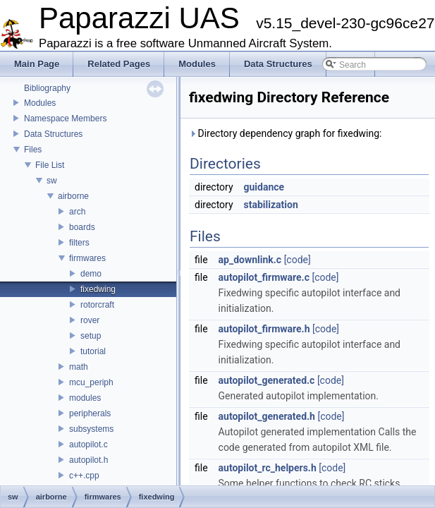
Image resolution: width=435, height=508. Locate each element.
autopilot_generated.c (267, 380)
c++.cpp (84, 475)
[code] (297, 259)
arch (77, 212)
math (78, 367)
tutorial (93, 351)
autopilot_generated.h (267, 416)
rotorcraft (97, 305)
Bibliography (47, 88)
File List (49, 165)
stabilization (271, 204)
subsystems (91, 429)
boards (82, 227)
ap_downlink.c (250, 259)
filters (79, 243)
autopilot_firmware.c (264, 277)
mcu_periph (91, 382)
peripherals (90, 413)
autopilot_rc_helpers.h (268, 467)
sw (52, 181)
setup (90, 336)
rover (89, 320)
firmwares (87, 258)
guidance (264, 187)
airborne (73, 196)
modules (85, 398)
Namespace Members (65, 118)
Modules (40, 103)
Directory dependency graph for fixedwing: (285, 133)
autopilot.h (88, 460)
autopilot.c (88, 444)
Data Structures (53, 134)
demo (91, 274)
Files (33, 150)
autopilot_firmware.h (264, 328)
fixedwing (98, 289)
